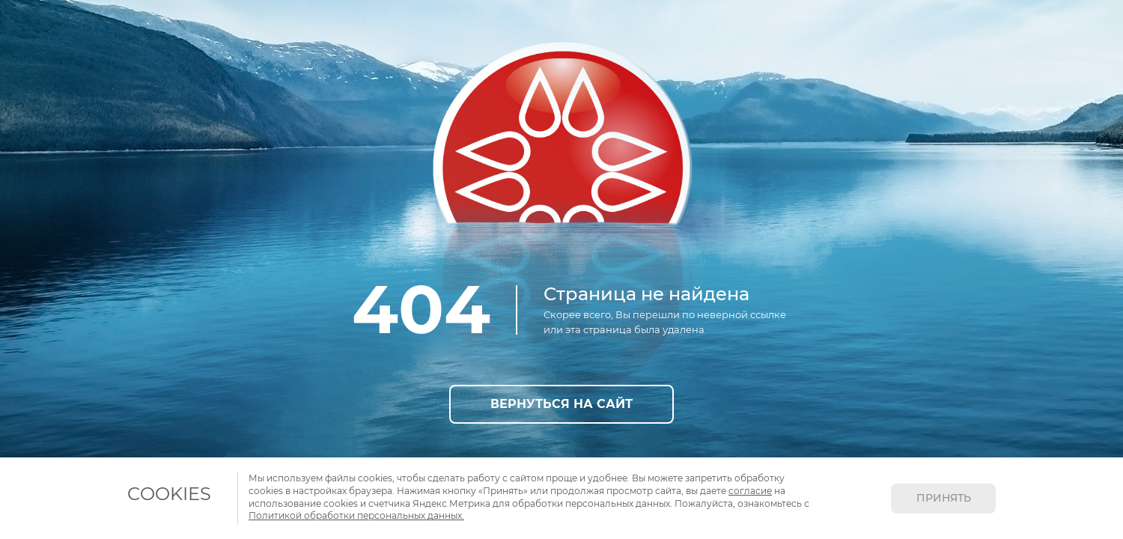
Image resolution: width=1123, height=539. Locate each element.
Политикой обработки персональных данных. (356, 515)
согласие (750, 490)
